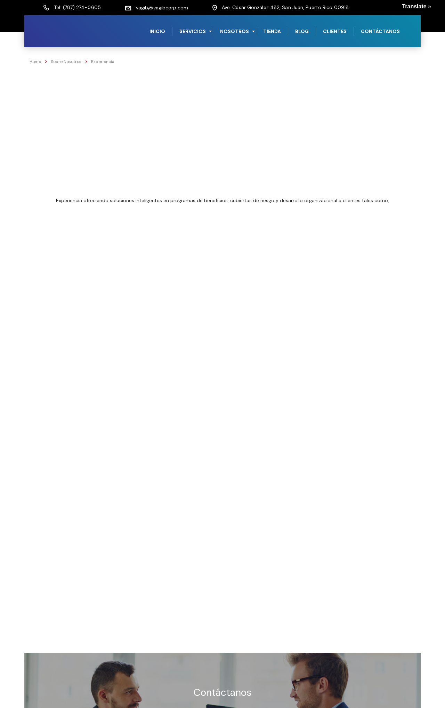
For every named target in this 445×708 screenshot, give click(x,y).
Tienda (272, 31)
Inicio (157, 31)
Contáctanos (380, 31)
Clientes (335, 31)
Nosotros (234, 31)
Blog (302, 31)
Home (35, 61)
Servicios (192, 31)
